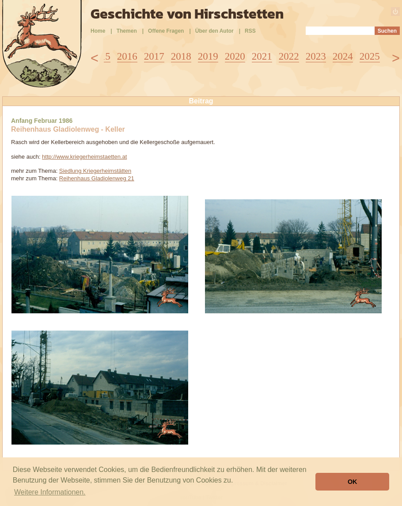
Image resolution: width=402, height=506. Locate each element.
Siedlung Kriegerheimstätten (95, 170)
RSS (250, 31)
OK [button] (352, 481)
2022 (289, 56)
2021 (262, 56)
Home (98, 31)
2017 (154, 56)
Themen (127, 31)
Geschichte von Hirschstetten (187, 13)
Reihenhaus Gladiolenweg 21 (96, 178)
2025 (370, 56)
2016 (127, 56)
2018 (181, 56)
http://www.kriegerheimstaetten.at (84, 156)
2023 (316, 56)
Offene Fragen (166, 31)
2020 (235, 56)
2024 (343, 56)
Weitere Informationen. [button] (50, 492)
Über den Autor (214, 31)
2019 (208, 56)
